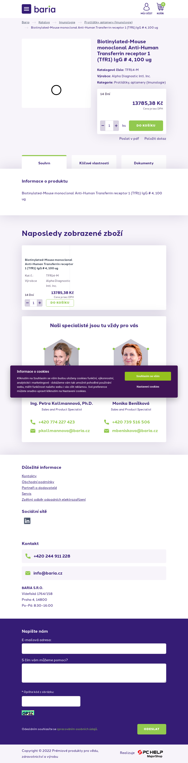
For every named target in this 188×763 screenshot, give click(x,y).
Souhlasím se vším (148, 376)
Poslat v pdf (129, 139)
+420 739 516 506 (131, 422)
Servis (26, 494)
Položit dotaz (155, 139)
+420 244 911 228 (52, 556)
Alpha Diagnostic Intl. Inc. (131, 76)
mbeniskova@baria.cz (135, 430)
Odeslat (152, 729)
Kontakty (29, 476)
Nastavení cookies (148, 386)
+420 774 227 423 (57, 422)
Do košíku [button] (146, 125)
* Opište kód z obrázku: (38, 692)
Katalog (44, 22)
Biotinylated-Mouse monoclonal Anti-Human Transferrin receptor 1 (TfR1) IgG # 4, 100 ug (49, 264)
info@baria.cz (47, 573)
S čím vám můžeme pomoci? (45, 660)
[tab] (94, 162)
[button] (146, 9)
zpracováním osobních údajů (77, 729)
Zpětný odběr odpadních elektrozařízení (54, 500)
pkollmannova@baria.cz (64, 430)
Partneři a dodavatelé (39, 488)
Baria (25, 22)
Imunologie (67, 22)
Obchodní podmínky (38, 482)
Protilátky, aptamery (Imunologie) (108, 22)
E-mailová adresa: (36, 640)
